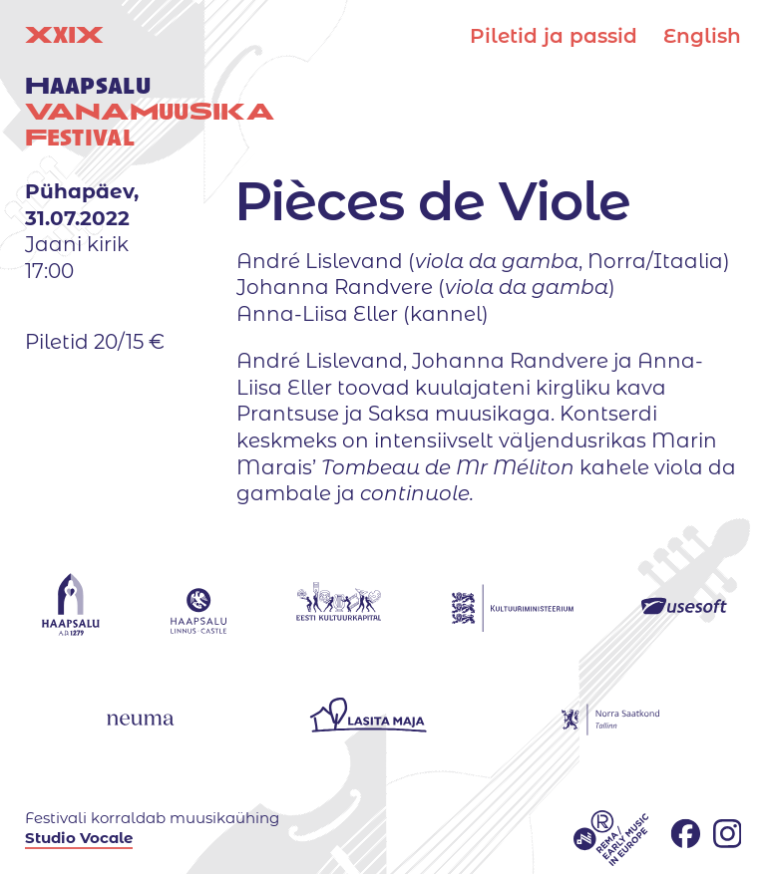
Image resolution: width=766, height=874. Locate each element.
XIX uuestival (149, 86)
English (702, 36)
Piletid (553, 36)
